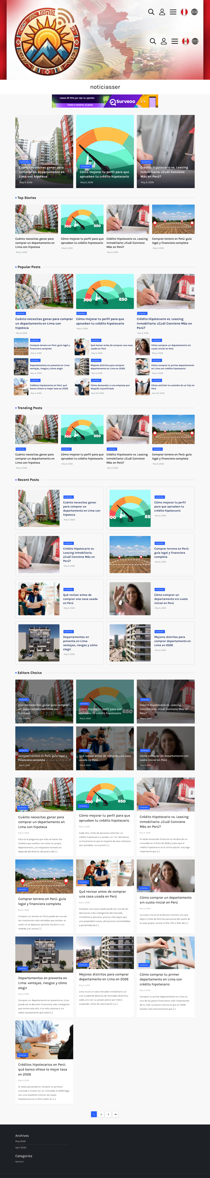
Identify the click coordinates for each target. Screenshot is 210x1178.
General (25, 162)
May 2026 (20, 1141)
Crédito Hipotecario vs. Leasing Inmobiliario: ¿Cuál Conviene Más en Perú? (164, 172)
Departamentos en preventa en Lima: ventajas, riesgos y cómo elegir (42, 983)
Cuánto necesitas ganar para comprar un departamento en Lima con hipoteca (41, 172)
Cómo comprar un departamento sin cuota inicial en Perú (171, 599)
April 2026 (20, 1147)
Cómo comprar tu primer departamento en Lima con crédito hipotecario (161, 979)
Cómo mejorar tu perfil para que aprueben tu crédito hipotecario (170, 506)
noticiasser (105, 86)
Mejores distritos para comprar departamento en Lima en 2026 (172, 641)
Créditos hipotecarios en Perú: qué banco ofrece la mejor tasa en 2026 (42, 1069)
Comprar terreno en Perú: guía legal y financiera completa (171, 553)
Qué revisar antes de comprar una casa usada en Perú (80, 599)
